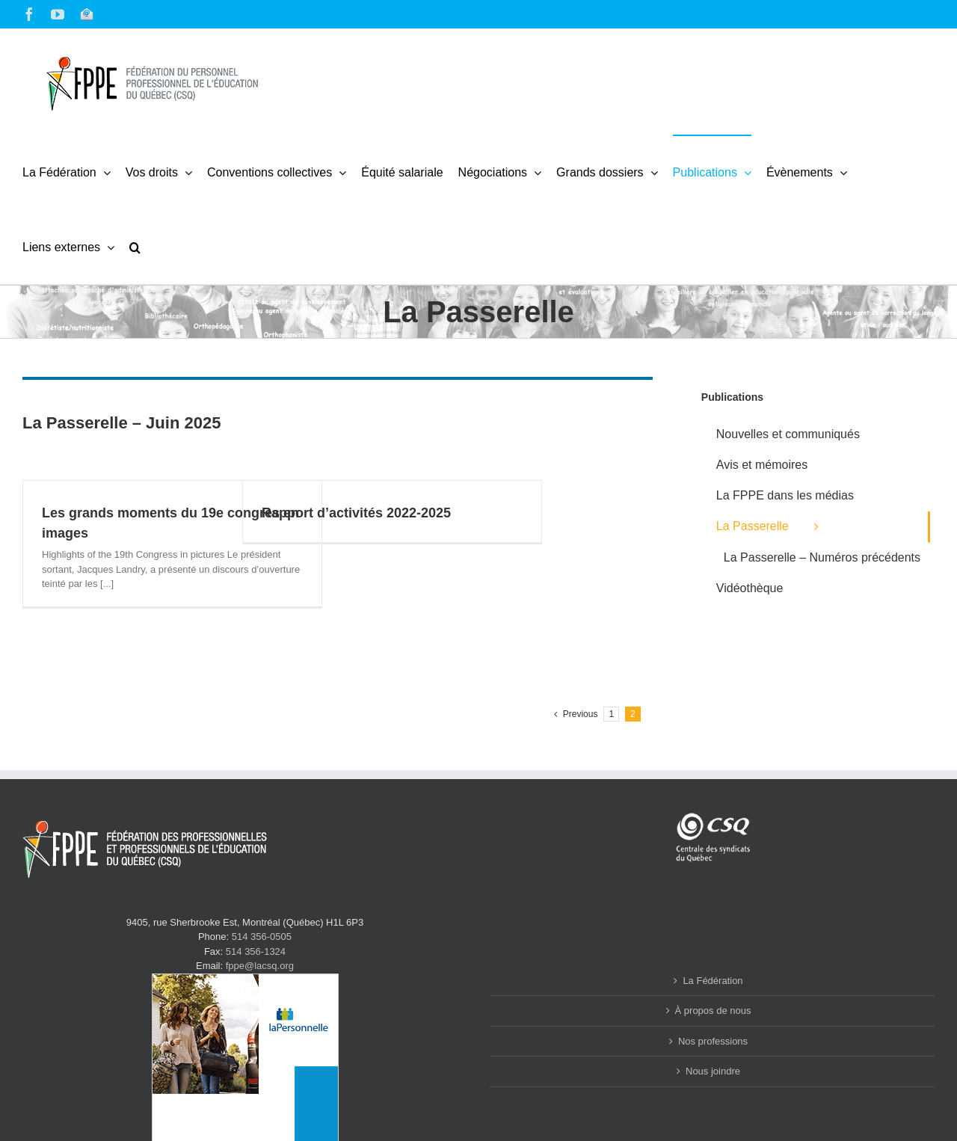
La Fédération (712, 980)
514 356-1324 (256, 951)
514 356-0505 (262, 936)
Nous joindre (713, 1071)
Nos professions (713, 1041)
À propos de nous (713, 1010)
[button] (135, 246)
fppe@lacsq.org (260, 965)
